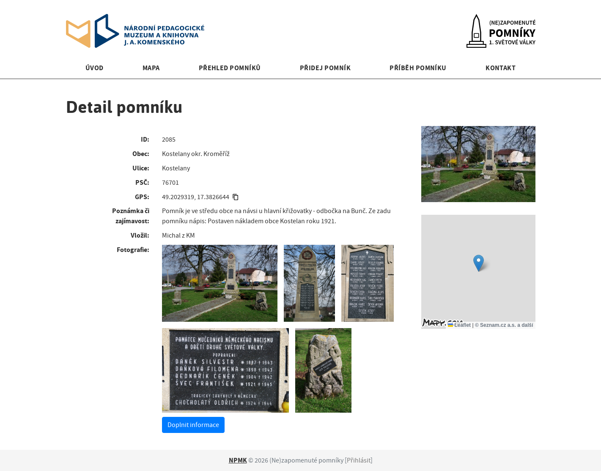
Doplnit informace (193, 425)
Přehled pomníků (230, 67)
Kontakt (501, 67)
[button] (478, 263)
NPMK (238, 460)
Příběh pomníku (418, 67)
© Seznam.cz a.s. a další (504, 325)
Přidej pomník (325, 67)
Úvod (94, 67)
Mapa (151, 67)
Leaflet (459, 325)
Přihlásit (358, 460)
